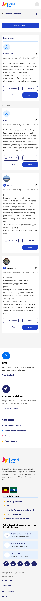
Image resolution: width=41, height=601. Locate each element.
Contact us (7, 580)
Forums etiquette (13, 514)
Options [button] (37, 13)
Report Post (11, 95)
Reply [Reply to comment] (30, 164)
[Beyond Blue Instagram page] (20, 564)
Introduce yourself (13, 426)
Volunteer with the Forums (17, 519)
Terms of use (8, 586)
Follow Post (30, 88)
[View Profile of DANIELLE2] (8, 53)
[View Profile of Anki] (5, 120)
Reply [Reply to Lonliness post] (30, 95)
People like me (11, 441)
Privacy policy (8, 591)
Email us (16, 553)
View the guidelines (10, 408)
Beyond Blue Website (10, 460)
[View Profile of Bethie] (9, 185)
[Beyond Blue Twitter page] (27, 564)
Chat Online (18, 543)
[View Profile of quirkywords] (11, 268)
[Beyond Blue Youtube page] (13, 564)
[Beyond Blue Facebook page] (6, 564)
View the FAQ (8, 375)
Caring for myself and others (17, 436)
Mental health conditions (15, 431)
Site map (6, 597)
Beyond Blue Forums (8, 4)
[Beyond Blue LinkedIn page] (34, 564)
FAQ (8, 506)
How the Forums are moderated (20, 510)
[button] (6, 88)
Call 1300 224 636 (21, 533)
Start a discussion (20, 25)
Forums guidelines (14, 502)
